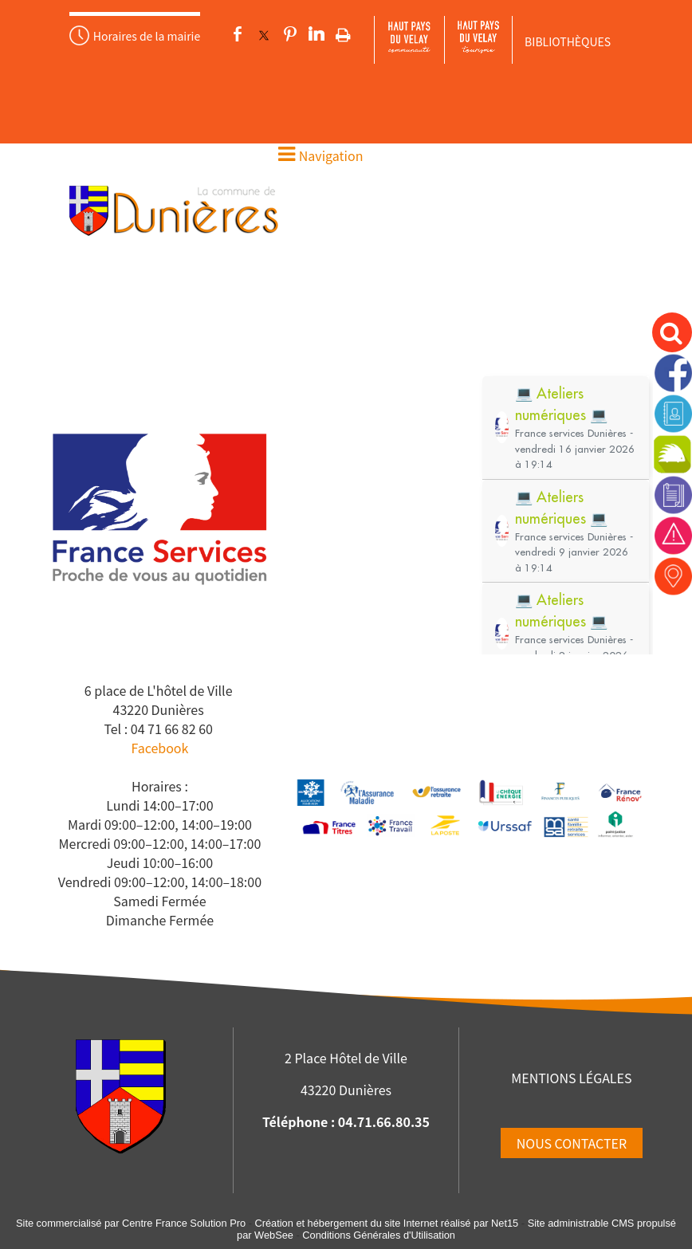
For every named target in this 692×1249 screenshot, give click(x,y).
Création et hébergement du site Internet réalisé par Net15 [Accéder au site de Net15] (386, 1223)
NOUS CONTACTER (572, 1143)
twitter (264, 34)
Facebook (159, 747)
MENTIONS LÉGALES (571, 1077)
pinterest (290, 34)
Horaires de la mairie (146, 36)
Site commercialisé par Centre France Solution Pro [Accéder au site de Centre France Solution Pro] (131, 1223)
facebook (238, 34)
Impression (343, 32)
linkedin (316, 34)
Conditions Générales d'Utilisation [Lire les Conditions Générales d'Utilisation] (378, 1235)
